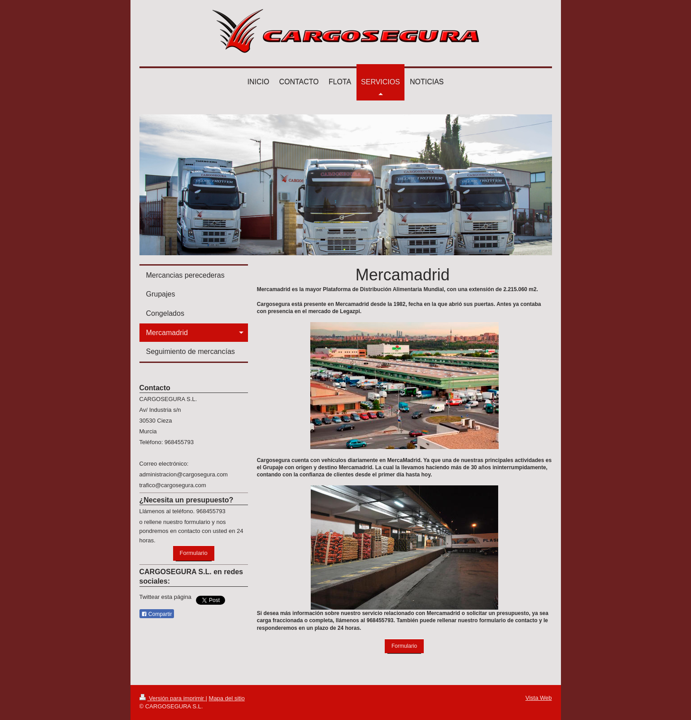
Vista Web (539, 697)
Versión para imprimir (172, 698)
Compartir (156, 614)
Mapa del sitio (227, 698)
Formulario (404, 646)
